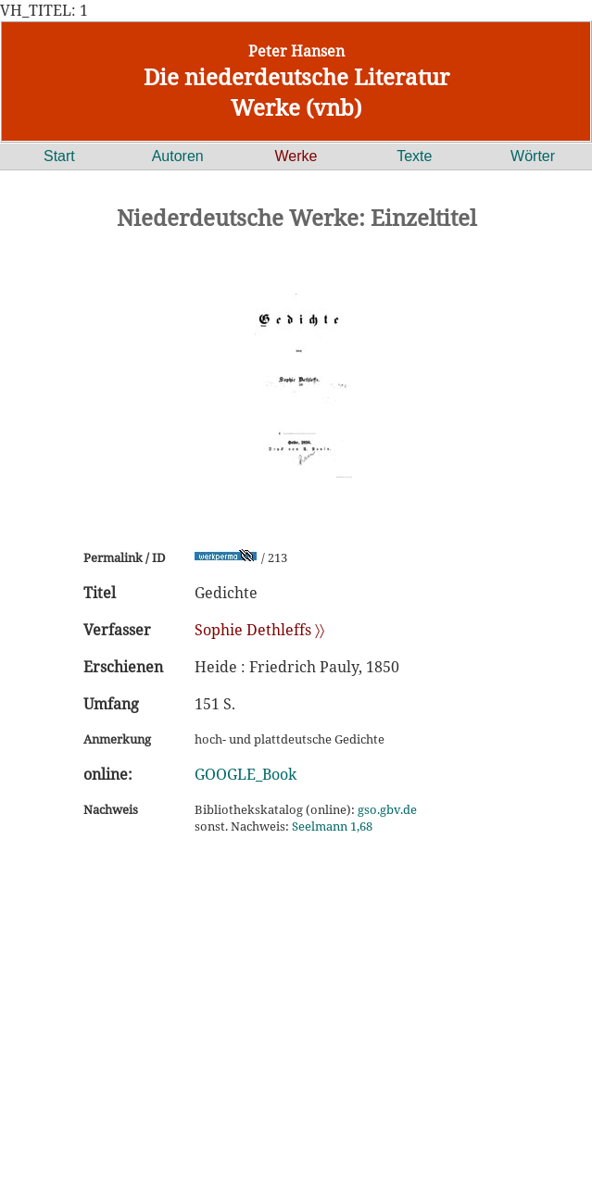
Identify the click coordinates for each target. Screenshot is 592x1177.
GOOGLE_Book (245, 774)
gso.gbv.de (387, 809)
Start (59, 156)
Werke (296, 156)
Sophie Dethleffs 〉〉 (259, 630)
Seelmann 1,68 (332, 826)
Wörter (532, 156)
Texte (414, 156)
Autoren (178, 156)
